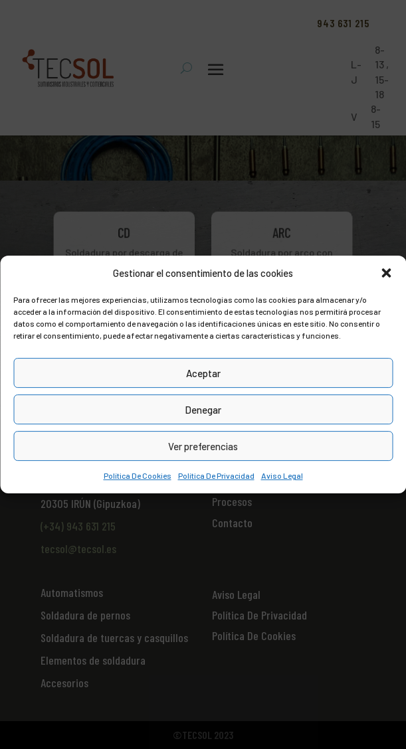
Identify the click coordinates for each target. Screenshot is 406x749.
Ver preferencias (203, 446)
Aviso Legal (282, 476)
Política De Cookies (137, 476)
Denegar (203, 410)
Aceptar (203, 373)
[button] (386, 273)
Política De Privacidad (216, 476)
